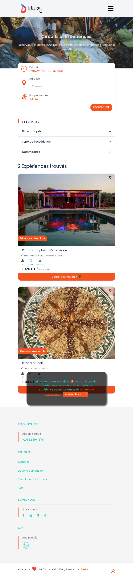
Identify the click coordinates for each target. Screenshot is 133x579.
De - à (33, 67)
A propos (24, 462)
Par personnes (38, 95)
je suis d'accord (76, 394)
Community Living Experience (44, 250)
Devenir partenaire (30, 471)
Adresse (34, 79)
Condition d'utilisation (32, 479)
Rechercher (101, 107)
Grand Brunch (32, 363)
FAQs (21, 488)
